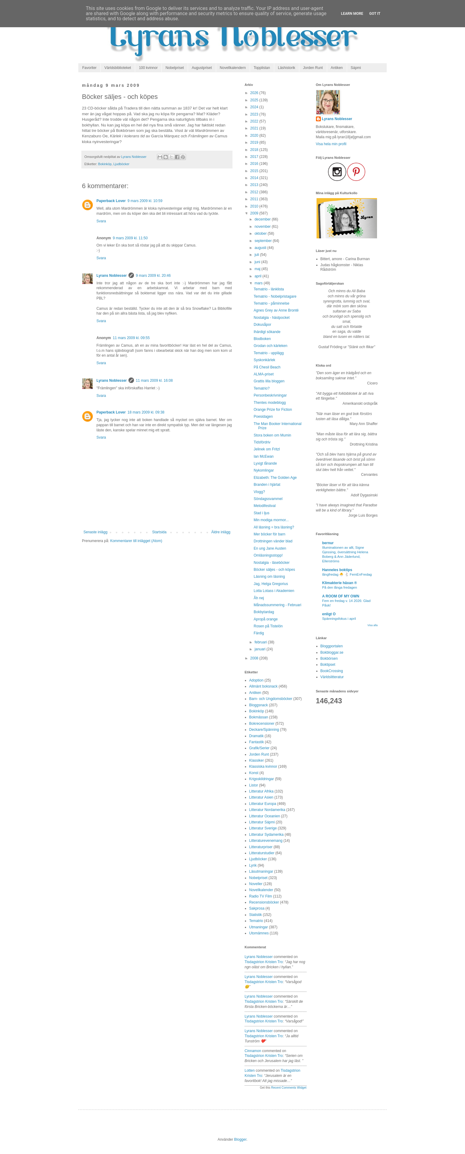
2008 (254, 658)
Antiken (337, 68)
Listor (253, 785)
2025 (254, 100)
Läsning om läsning (269, 576)
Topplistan (262, 68)
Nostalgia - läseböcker (272, 563)
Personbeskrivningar (270, 395)
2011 (254, 199)
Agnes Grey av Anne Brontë (276, 310)
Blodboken (262, 339)
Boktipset (327, 664)
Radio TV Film (260, 896)
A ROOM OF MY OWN (340, 596)
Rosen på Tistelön (268, 626)
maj (258, 269)
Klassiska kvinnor (263, 766)
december (263, 219)
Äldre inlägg (220, 532)
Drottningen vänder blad (273, 541)
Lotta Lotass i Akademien (274, 591)
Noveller (255, 884)
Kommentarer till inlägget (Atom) (136, 541)
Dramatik (256, 736)
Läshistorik (286, 68)
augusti (261, 248)
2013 (254, 185)
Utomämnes (259, 933)
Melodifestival (265, 506)
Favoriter (89, 68)
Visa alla (372, 625)
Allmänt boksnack (263, 686)
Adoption (256, 680)
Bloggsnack (258, 705)
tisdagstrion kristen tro (264, 962)
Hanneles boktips (337, 570)
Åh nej (259, 598)
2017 (254, 157)
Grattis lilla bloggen (269, 381)
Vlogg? (259, 492)
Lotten (250, 1070)
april (258, 276)
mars (259, 283)
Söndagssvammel (268, 499)
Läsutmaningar (261, 871)
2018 (254, 150)
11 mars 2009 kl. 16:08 (154, 380)
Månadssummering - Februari (277, 605)
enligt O (329, 614)
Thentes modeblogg (270, 402)
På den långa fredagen (339, 587)
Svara (101, 221)
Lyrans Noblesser (111, 275)
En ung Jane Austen (270, 548)
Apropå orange (266, 619)
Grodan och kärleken (270, 346)
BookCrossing (331, 671)
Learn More (352, 13)
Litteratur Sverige (263, 828)
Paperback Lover (111, 201)
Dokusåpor (262, 324)
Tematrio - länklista (269, 289)
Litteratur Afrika (261, 791)
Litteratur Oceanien (264, 816)
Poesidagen (263, 416)
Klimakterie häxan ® (339, 583)
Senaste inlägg (95, 532)
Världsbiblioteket (117, 68)
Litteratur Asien (261, 797)
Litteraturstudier (261, 853)
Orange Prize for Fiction (273, 409)
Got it (374, 13)
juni (258, 262)
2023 (254, 114)
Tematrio (256, 921)
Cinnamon (253, 1051)
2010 (254, 206)
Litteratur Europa (262, 804)
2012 (254, 192)
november (263, 226)
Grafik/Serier (259, 748)
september (264, 241)
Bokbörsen (329, 658)
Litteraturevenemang (265, 841)
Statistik (255, 915)
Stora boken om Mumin (272, 435)
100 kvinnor (148, 68)
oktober (261, 233)
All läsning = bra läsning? (274, 527)
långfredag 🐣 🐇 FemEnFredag (347, 574)
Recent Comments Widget (289, 1087)
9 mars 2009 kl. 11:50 (130, 238)
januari (260, 649)
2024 (254, 107)
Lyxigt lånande (265, 463)
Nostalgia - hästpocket (272, 317)
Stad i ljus (261, 513)
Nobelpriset (174, 68)
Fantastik (256, 742)
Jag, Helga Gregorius (271, 584)
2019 (254, 142)
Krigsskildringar (261, 779)
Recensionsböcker (264, 902)
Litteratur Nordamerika (267, 810)
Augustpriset (202, 68)
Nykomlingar (264, 470)
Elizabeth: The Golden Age (275, 478)
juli (257, 255)
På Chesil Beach (267, 367)
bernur (328, 543)
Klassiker (256, 760)
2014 (254, 178)
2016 (254, 164)
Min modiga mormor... (271, 520)
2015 (254, 171)
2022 (254, 121)
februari (261, 642)
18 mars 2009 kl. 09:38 (146, 412)
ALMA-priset (264, 374)
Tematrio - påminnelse (271, 303)
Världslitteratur (332, 677)
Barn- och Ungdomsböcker (270, 699)
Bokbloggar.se (331, 652)
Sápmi (356, 68)
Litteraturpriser (260, 847)
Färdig (259, 633)
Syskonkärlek (264, 360)
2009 (254, 213)
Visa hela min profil (331, 144)
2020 (254, 135)
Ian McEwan (264, 456)
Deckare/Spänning (264, 729)
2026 (254, 93)
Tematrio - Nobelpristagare (275, 296)
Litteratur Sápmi (262, 822)
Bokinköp (105, 164)
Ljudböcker (121, 164)
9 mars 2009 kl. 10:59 (145, 201)
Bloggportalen (331, 646)
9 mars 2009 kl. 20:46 (153, 275)
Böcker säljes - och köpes (274, 569)
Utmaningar (258, 927)
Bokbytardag (264, 612)
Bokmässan (258, 717)
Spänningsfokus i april (339, 618)
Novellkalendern (233, 68)
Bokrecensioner (261, 723)
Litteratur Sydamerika (266, 834)
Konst (254, 773)
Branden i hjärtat (267, 484)
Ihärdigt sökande (267, 332)
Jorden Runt (313, 68)
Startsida (159, 532)
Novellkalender (261, 890)
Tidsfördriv (262, 442)
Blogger (240, 1139)
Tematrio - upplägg (269, 353)
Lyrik (253, 865)
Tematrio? (262, 388)
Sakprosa (257, 908)
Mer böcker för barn (269, 534)
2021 (254, 128)
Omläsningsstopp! (268, 555)
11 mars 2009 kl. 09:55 (131, 338)
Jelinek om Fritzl (267, 449)
